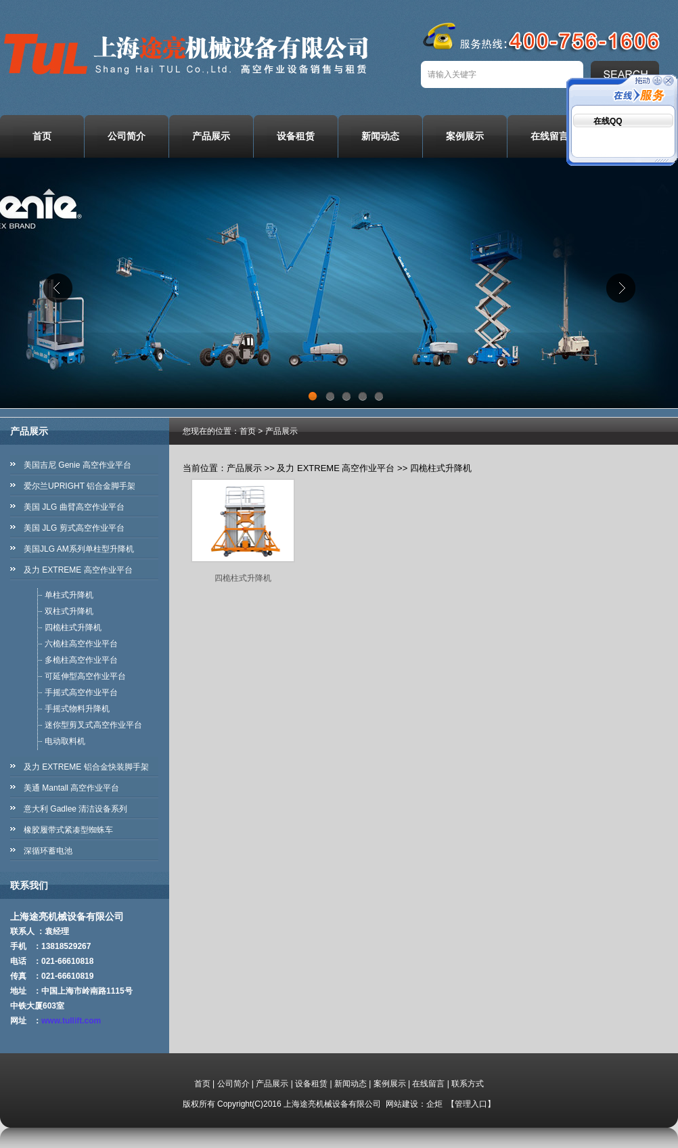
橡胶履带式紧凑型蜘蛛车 (68, 830)
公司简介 (126, 136)
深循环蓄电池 (48, 851)
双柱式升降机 (69, 611)
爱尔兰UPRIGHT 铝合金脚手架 (79, 486)
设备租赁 (296, 136)
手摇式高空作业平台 (81, 692)
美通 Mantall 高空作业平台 (71, 788)
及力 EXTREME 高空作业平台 (78, 570)
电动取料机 (65, 741)
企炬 (434, 1104)
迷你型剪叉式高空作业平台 (93, 725)
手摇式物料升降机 (77, 708)
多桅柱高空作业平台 (81, 660)
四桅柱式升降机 (73, 627)
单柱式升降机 (69, 595)
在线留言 (549, 136)
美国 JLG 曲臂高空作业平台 (74, 507)
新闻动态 (380, 136)
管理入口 (471, 1104)
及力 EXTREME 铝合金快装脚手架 (86, 767)
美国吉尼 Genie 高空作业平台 (77, 465)
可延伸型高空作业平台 (85, 676)
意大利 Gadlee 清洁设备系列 (75, 809)
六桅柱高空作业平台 (81, 643)
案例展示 (465, 136)
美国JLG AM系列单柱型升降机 (79, 549)
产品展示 (211, 136)
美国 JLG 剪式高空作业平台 (74, 528)
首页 (41, 136)
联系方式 (467, 1083)
